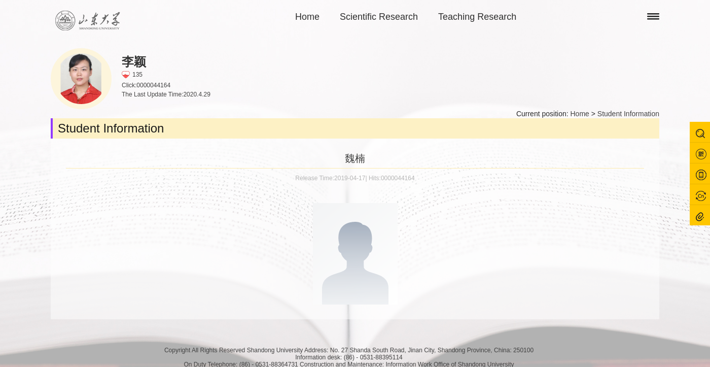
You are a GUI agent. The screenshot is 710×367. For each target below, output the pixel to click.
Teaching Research (477, 17)
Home (307, 17)
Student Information (628, 114)
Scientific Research (379, 17)
